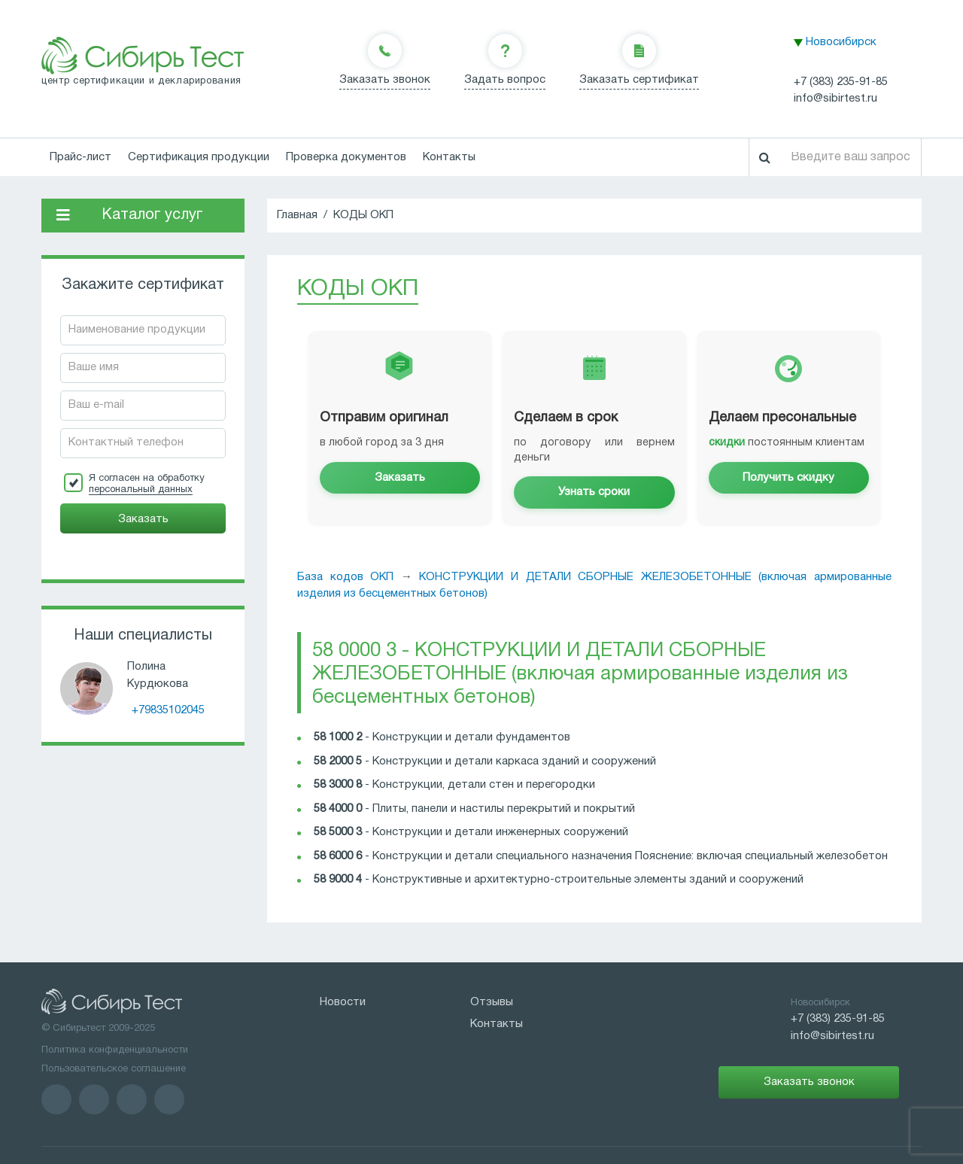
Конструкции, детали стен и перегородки (483, 785)
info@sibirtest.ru (835, 98)
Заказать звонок (384, 79)
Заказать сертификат (639, 79)
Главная (297, 215)
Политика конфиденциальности (114, 1050)
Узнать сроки (594, 492)
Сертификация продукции (198, 157)
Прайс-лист (80, 157)
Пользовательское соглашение (113, 1069)
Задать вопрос (504, 79)
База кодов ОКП (345, 577)
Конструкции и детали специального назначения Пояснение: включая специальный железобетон (630, 856)
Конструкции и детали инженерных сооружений (500, 832)
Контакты (449, 157)
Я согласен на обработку (147, 484)
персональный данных (141, 489)
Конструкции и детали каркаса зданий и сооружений (514, 761)
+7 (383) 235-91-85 (841, 82)
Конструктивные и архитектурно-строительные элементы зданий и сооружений (588, 879)
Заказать (400, 478)
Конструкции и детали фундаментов (471, 737)
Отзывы (491, 1002)
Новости (343, 1002)
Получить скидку (788, 478)
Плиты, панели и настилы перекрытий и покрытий (503, 809)
